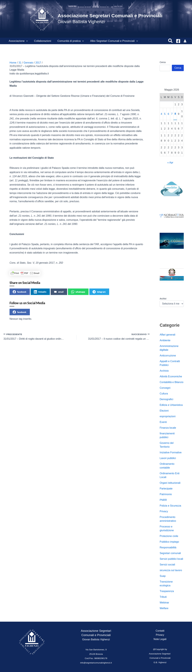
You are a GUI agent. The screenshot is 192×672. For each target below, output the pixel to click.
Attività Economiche (171, 376)
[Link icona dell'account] (185, 41)
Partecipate (166, 488)
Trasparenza (167, 591)
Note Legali (160, 639)
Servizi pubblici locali (171, 559)
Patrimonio (166, 494)
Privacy (164, 511)
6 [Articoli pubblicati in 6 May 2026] (168, 114)
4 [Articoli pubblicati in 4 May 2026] (161, 114)
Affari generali (167, 334)
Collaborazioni (41, 40)
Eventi (163, 422)
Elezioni (164, 410)
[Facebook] (178, 41)
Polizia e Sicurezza (170, 505)
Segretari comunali (170, 553)
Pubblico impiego (169, 541)
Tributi (163, 597)
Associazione (17, 41)
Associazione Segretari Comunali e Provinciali (110, 15)
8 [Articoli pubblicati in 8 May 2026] (175, 113)
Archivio (164, 370)
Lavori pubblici (168, 458)
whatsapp (78, 291)
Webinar (164, 602)
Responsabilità (168, 547)
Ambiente (165, 340)
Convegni (165, 388)
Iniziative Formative (171, 452)
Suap (163, 576)
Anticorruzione (168, 355)
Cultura (164, 393)
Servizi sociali (167, 564)
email (59, 291)
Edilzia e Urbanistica (171, 405)
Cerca (163, 62)
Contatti (160, 630)
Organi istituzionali (170, 483)
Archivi (163, 298)
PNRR (163, 500)
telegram (99, 291)
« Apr (170, 162)
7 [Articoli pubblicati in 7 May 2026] (172, 114)
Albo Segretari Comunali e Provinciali (111, 41)
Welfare (164, 608)
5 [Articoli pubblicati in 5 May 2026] (165, 114)
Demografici (166, 399)
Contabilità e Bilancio (171, 382)
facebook (19, 291)
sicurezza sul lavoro (171, 570)
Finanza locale (168, 427)
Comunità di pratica (68, 41)
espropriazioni (167, 416)
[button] (25, 41)
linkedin (40, 291)
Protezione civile (169, 536)
